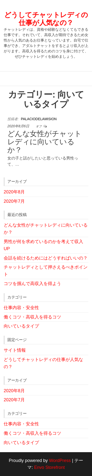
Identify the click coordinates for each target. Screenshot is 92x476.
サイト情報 (15, 350)
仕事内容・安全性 (21, 307)
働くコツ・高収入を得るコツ (32, 317)
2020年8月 (14, 191)
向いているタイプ (21, 326)
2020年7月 (14, 201)
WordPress (60, 460)
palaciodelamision (39, 119)
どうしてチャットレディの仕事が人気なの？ (46, 19)
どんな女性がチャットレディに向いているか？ (44, 142)
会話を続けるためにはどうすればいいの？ (46, 258)
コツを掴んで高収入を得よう (32, 283)
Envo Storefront (49, 467)
